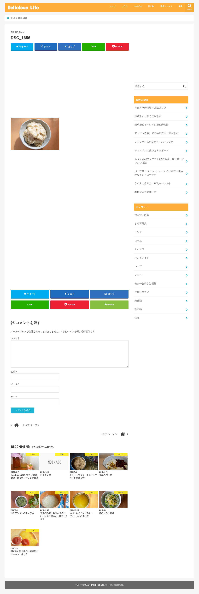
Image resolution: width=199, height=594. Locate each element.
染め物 (151, 6)
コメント (15, 338)
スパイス (138, 6)
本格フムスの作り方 (145, 192)
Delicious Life (23, 7)
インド (138, 232)
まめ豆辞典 (141, 223)
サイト (14, 396)
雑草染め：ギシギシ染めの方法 (152, 124)
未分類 (138, 300)
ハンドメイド (142, 257)
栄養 (180, 6)
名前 (14, 371)
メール (15, 384)
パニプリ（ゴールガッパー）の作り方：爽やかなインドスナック (159, 173)
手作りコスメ (166, 6)
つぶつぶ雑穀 (142, 215)
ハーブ (138, 266)
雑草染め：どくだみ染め (148, 116)
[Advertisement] (70, 85)
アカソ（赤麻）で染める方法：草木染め (156, 133)
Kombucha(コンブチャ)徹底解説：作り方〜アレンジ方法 (159, 161)
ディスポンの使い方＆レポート (152, 150)
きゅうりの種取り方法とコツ (152, 107)
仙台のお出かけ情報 (145, 283)
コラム (125, 6)
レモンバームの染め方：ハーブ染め (154, 142)
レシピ (112, 6)
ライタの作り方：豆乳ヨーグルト (153, 183)
